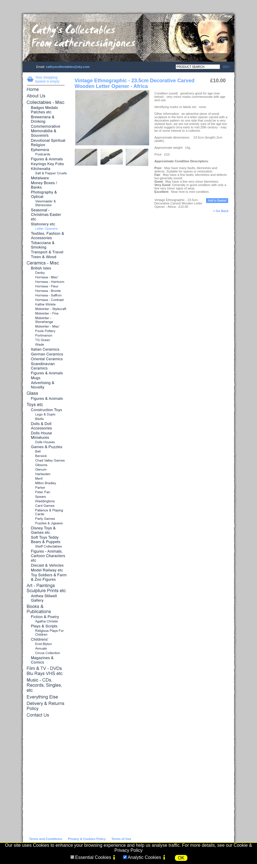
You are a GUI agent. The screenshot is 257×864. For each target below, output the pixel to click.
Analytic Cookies (144, 857)
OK (181, 858)
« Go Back (221, 211)
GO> (225, 66)
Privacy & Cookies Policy (87, 839)
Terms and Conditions (45, 839)
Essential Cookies (93, 857)
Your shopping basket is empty (47, 79)
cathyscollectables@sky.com (67, 66)
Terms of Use (121, 839)
